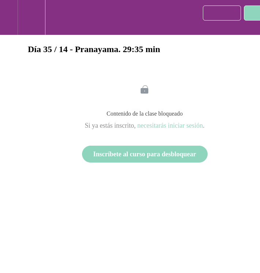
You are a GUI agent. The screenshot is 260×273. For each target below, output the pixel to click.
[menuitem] (31, 17)
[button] (9, 17)
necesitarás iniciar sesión (170, 125)
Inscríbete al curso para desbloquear (144, 154)
